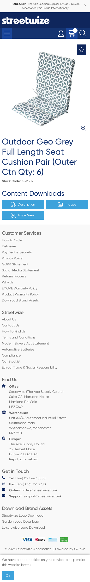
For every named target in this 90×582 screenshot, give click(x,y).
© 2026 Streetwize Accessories (28, 549)
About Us (9, 319)
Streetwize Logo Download (22, 515)
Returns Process (14, 276)
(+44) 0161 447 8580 (24, 478)
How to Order (12, 240)
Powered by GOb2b (70, 549)
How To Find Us (13, 331)
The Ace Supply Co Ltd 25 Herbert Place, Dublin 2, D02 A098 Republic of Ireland (23, 449)
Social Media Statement (20, 270)
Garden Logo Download (20, 521)
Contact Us (10, 325)
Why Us (7, 282)
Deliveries (9, 246)
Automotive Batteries (18, 349)
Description (23, 204)
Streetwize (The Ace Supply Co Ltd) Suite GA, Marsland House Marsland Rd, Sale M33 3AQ (33, 396)
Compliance (11, 355)
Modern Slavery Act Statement (25, 343)
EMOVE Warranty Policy (19, 288)
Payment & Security (17, 252)
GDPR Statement (15, 264)
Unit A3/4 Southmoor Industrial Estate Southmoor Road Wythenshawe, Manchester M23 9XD (34, 422)
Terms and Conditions (18, 337)
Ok (8, 575)
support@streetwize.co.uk (32, 496)
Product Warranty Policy (20, 294)
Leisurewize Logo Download (23, 527)
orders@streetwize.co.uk (30, 490)
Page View (23, 215)
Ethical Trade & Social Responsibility (29, 367)
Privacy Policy (12, 258)
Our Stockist (11, 361)
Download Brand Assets (20, 300)
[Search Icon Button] (83, 33)
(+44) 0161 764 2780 (24, 484)
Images (67, 204)
